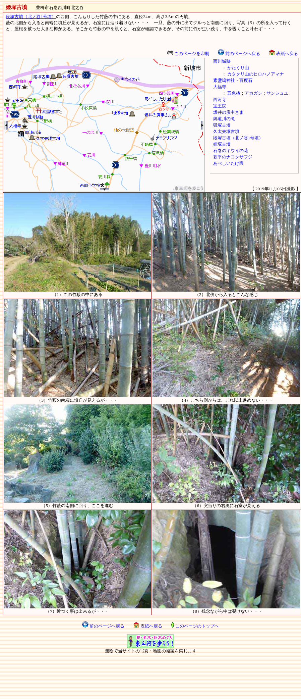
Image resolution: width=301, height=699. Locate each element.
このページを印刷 (188, 53)
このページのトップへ (195, 626)
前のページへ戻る (239, 53)
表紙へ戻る (283, 53)
